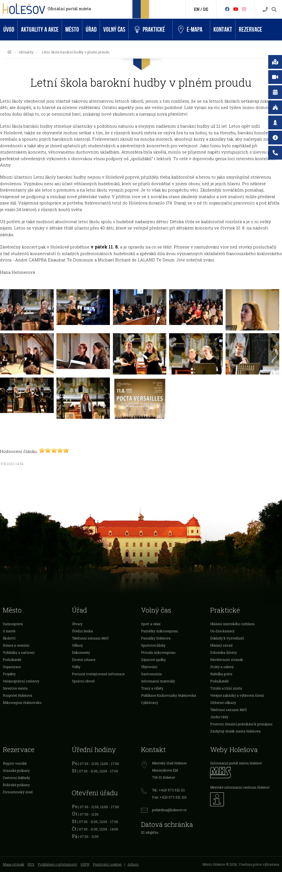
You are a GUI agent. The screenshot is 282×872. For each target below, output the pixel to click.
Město (72, 30)
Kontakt (222, 30)
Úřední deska (82, 631)
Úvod (8, 30)
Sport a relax (151, 624)
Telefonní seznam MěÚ (90, 638)
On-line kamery (222, 631)
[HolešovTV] (236, 9)
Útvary (77, 624)
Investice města (15, 688)
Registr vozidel (14, 763)
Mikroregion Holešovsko (22, 702)
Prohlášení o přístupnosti (57, 864)
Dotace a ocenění (16, 645)
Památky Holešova (155, 638)
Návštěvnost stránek (226, 659)
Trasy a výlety (152, 688)
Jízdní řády (219, 717)
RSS (31, 864)
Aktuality (26, 52)
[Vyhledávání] (274, 9)
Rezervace (250, 30)
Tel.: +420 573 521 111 (168, 790)
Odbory (77, 645)
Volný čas (114, 30)
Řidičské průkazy (16, 785)
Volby (76, 667)
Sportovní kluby (153, 645)
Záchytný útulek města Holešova (235, 731)
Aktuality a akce (40, 30)
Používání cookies (107, 864)
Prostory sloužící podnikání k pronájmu (241, 724)
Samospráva (13, 624)
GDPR (85, 864)
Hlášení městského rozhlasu (232, 624)
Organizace (12, 667)
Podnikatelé (12, 659)
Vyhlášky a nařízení (18, 652)
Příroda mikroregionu (158, 652)
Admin (133, 864)
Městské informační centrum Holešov (240, 787)
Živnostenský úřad (17, 792)
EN (197, 9)
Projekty (9, 674)
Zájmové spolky (153, 659)
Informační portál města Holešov (236, 763)
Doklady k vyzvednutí (227, 638)
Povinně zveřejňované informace (98, 674)
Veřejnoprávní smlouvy (21, 681)
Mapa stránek (13, 864)
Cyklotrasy (149, 702)
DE (205, 9)
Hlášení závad (221, 645)
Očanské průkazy (16, 770)
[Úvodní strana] (9, 52)
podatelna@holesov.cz (169, 810)
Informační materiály (158, 681)
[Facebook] (227, 9)
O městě (9, 631)
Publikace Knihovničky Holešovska (168, 695)
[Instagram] (244, 9)
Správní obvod (83, 681)
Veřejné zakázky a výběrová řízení (237, 695)
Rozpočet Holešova (17, 695)
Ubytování (149, 667)
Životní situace (83, 659)
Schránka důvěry (223, 652)
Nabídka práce (221, 674)
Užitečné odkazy (223, 702)
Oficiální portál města (69, 8)
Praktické (149, 29)
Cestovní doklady (16, 777)
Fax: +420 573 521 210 (169, 797)
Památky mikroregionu (159, 631)
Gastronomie (151, 674)
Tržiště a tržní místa (226, 688)
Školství (9, 638)
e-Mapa (190, 30)
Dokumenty (81, 652)
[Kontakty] (265, 9)
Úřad (91, 30)
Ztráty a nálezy (222, 667)
